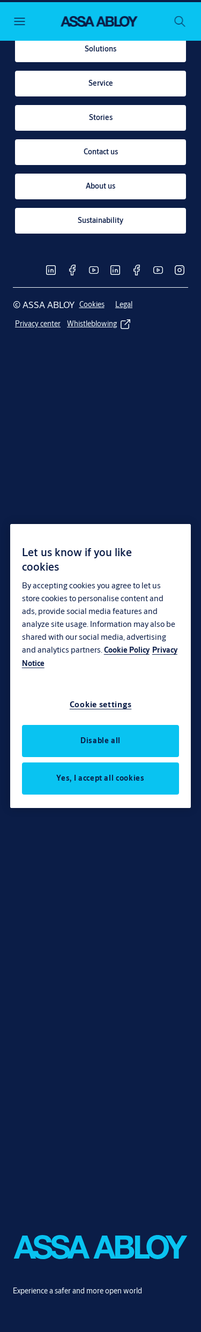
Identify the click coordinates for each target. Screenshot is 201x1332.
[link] (100, 49)
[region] (100, 666)
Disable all (100, 740)
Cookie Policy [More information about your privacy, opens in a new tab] (127, 650)
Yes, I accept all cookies (100, 778)
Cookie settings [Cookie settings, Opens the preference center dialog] (101, 704)
